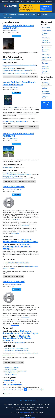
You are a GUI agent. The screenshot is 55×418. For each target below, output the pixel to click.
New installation (9, 262)
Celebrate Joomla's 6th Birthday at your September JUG (17, 70)
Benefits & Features (23, 14)
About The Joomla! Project (46, 41)
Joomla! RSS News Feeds (45, 67)
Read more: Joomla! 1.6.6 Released (13, 276)
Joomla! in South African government (12, 178)
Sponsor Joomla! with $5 (42, 407)
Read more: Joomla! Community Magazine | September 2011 (20, 77)
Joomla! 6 (33, 14)
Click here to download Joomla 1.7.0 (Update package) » (17, 338)
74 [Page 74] (25, 389)
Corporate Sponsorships (46, 83)
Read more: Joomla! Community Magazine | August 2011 (19, 181)
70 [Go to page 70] (12, 389)
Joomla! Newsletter (45, 62)
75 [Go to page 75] (28, 389)
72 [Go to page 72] (19, 389)
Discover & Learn (24, 1)
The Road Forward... (8, 167)
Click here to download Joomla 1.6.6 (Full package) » (20, 240)
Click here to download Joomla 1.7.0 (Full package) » (20, 332)
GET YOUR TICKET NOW (45, 8)
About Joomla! (12, 14)
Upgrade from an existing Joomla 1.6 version (17, 264)
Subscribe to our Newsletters (47, 105)
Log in (36, 409)
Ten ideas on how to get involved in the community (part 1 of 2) (19, 65)
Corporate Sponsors (45, 87)
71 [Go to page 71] (16, 389)
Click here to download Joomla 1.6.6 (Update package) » (17, 246)
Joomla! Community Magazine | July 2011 (16, 371)
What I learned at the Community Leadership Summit (17, 174)
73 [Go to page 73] (22, 389)
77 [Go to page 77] (34, 389)
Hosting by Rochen (27, 417)
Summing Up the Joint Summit (11, 173)
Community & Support (36, 1)
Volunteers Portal (45, 97)
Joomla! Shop (45, 54)
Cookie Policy (30, 407)
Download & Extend (13, 1)
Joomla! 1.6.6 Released (14, 186)
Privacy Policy (22, 407)
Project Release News (15, 189)
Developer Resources (47, 1)
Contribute (45, 14)
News (38, 14)
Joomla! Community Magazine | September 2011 (18, 26)
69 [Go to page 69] (9, 389)
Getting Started (46, 30)
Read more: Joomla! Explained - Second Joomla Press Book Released (21, 127)
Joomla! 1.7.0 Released (14, 281)
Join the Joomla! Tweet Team (10, 176)
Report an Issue (29, 409)
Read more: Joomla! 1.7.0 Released (13, 362)
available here (15, 233)
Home (5, 14)
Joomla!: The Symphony (9, 68)
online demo (24, 266)
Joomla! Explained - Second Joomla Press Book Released (19, 83)
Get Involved (45, 38)
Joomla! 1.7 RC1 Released (11, 367)
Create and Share (45, 34)
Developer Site (25, 225)
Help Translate (20, 409)
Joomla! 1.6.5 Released (11, 369)
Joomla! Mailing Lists (46, 58)
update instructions (19, 342)
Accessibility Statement (12, 407)
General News (13, 30)
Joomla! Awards (46, 47)
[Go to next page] (40, 389)
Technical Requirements (46, 72)
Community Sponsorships (46, 92)
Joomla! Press (15, 108)
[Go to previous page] (7, 389)
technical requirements (22, 262)
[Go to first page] (4, 389)
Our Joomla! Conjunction (9, 59)
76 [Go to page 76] (31, 389)
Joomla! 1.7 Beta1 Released (12, 373)
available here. (16, 219)
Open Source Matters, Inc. (26, 412)
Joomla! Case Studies (45, 50)
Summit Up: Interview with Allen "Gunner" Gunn (15, 73)
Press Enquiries (8, 17)
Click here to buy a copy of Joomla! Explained (15, 121)
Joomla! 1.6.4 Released (11, 374)
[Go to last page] (42, 389)
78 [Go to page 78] (37, 389)
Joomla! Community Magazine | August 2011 (18, 134)
